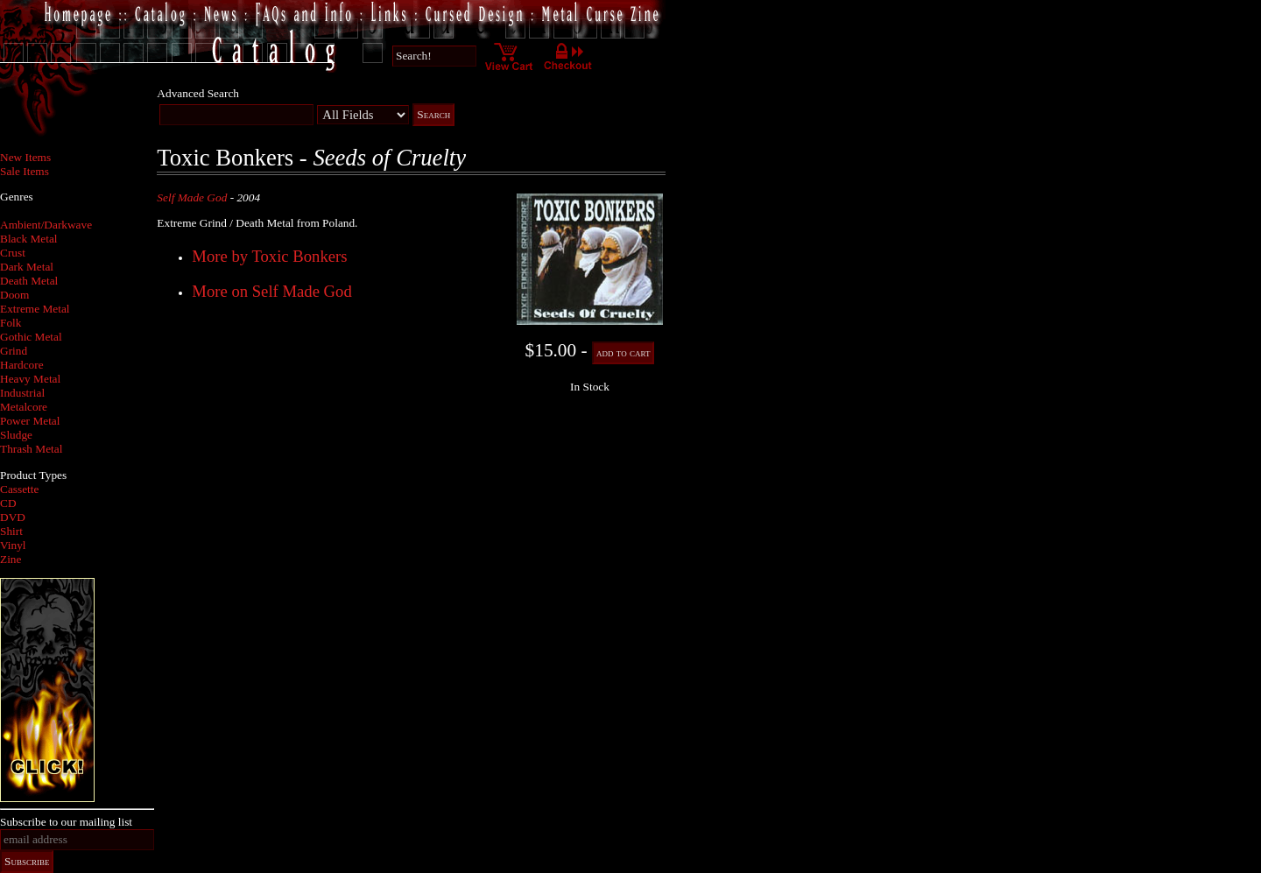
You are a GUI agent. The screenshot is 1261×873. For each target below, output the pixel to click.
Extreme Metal (35, 308)
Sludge (16, 434)
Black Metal (29, 238)
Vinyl (13, 545)
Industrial (22, 392)
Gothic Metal (31, 336)
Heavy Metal (30, 378)
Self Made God (192, 197)
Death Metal (29, 280)
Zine (10, 559)
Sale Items (24, 171)
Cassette (19, 489)
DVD (12, 517)
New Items (25, 157)
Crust (12, 252)
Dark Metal (26, 266)
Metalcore (23, 406)
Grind (13, 350)
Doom (14, 294)
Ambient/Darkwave (46, 224)
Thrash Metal (31, 448)
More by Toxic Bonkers (269, 256)
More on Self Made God (271, 291)
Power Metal (30, 420)
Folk (10, 322)
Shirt (11, 531)
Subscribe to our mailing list (66, 821)
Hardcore (22, 364)
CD (8, 503)
